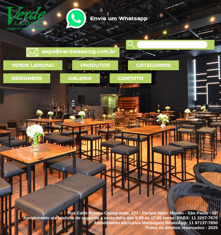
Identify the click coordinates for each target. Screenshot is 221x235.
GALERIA (80, 78)
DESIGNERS (26, 78)
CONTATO (130, 78)
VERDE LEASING (32, 65)
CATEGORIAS (153, 65)
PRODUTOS (95, 65)
